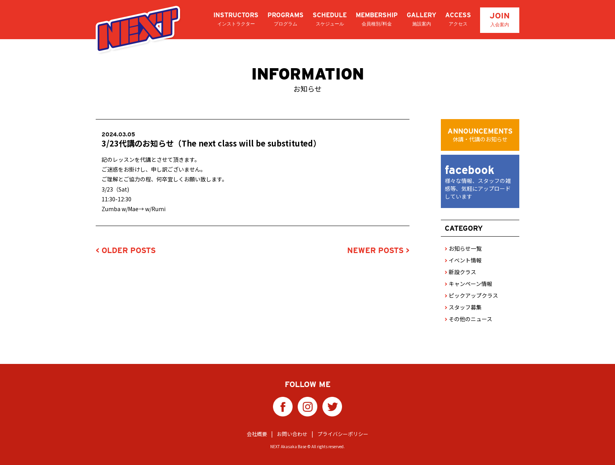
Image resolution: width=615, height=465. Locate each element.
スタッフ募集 (463, 307)
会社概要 (257, 434)
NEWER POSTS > (378, 250)
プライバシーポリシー (342, 434)
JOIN (499, 19)
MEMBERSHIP (377, 19)
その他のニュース (468, 319)
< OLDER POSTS (126, 250)
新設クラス (460, 272)
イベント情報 (463, 260)
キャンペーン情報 (468, 284)
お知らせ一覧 (463, 248)
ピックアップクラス (471, 295)
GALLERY (421, 19)
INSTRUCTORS (235, 19)
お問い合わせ (292, 434)
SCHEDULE (330, 19)
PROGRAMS (285, 19)
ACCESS (458, 19)
